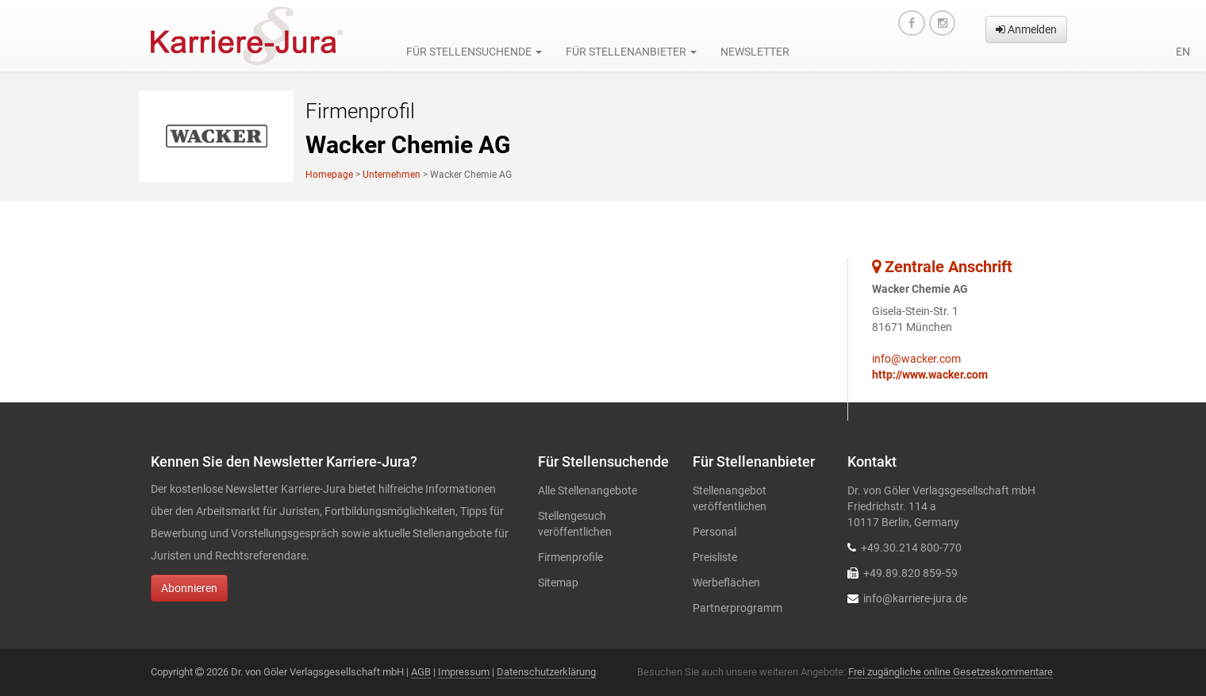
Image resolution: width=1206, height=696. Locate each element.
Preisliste (715, 557)
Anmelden (1026, 29)
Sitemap (558, 582)
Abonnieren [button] (189, 588)
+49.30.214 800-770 (911, 547)
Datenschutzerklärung (546, 672)
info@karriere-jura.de (915, 598)
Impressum (464, 672)
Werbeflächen (726, 582)
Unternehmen (392, 174)
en (1183, 51)
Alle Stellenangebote (587, 490)
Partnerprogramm (737, 608)
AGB (421, 672)
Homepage (329, 174)
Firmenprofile (570, 557)
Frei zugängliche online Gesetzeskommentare (950, 672)
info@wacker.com (916, 358)
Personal (714, 531)
